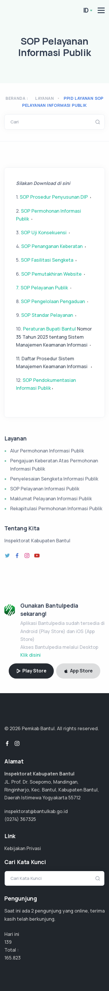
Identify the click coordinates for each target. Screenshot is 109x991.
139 (8, 942)
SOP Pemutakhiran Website (53, 274)
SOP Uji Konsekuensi (46, 232)
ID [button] (86, 10)
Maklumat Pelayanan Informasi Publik (51, 498)
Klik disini (30, 655)
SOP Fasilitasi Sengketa (49, 260)
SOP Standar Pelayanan (47, 315)
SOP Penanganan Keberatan (54, 246)
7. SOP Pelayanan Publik (42, 287)
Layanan (44, 98)
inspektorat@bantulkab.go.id (36, 811)
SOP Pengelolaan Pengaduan (53, 301)
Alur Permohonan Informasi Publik (47, 451)
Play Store (31, 670)
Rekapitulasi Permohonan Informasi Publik (56, 508)
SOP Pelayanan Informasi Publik (44, 488)
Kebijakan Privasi (22, 848)
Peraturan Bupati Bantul (54, 337)
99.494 (12, 958)
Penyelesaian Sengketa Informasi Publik (54, 479)
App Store (78, 670)
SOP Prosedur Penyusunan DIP (56, 197)
